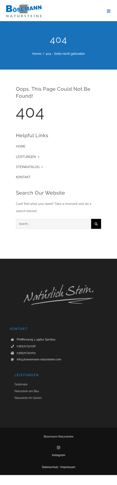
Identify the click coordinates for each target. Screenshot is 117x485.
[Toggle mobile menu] (109, 11)
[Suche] (96, 224)
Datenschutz (50, 467)
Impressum (67, 467)
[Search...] (53, 224)
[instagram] (58, 447)
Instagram (58, 455)
